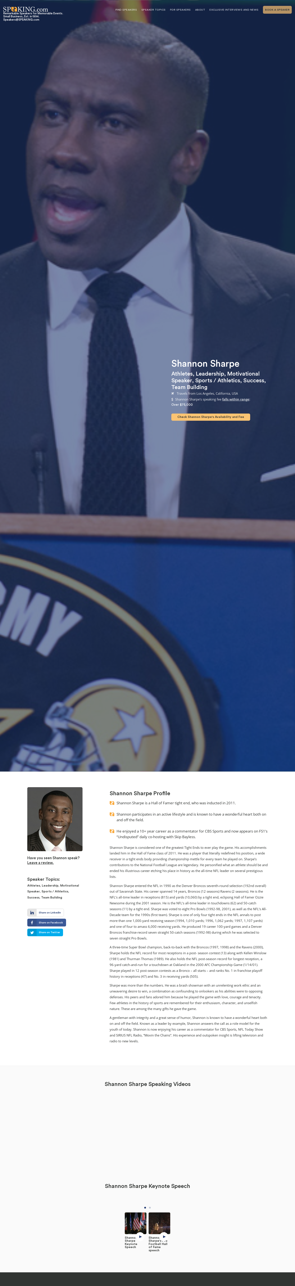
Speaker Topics (153, 9)
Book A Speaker (277, 9)
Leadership (210, 374)
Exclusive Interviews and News (234, 9)
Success (253, 380)
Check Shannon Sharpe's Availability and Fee (210, 417)
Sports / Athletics (217, 380)
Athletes (182, 374)
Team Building (189, 387)
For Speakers (180, 9)
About (200, 9)
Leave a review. (40, 863)
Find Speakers (126, 9)
